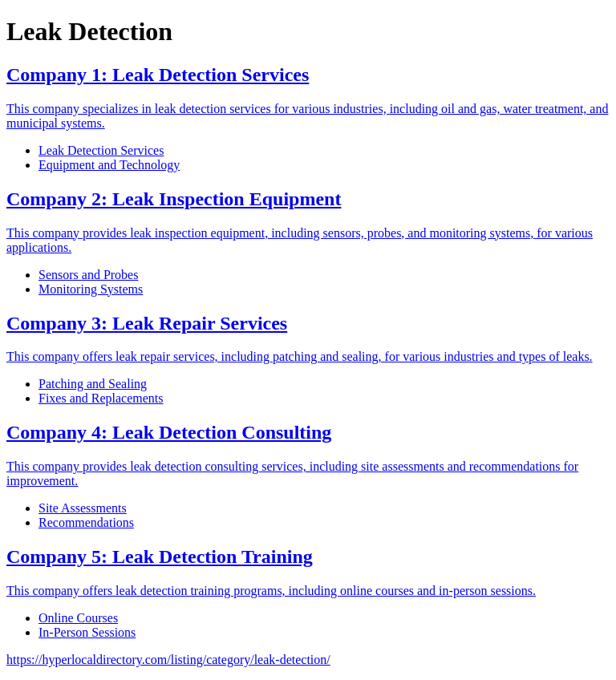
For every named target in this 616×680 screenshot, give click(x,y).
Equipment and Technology (109, 165)
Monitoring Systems (90, 289)
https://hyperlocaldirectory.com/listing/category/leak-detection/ (168, 659)
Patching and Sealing (92, 384)
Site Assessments (82, 508)
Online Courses (78, 618)
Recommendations (86, 522)
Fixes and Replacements (101, 398)
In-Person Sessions (87, 632)
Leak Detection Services (101, 150)
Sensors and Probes (88, 274)
